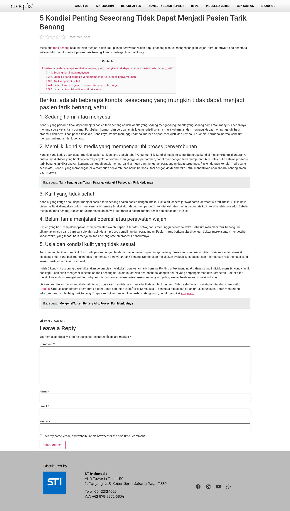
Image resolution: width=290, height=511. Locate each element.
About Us (82, 6)
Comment (47, 344)
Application (105, 6)
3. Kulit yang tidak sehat (63, 81)
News (195, 6)
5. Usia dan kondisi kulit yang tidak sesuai (74, 89)
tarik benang (61, 48)
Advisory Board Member (166, 6)
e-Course (268, 6)
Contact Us (245, 6)
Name (45, 391)
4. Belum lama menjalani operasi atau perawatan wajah (82, 85)
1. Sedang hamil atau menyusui (68, 72)
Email (44, 406)
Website (45, 421)
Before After (131, 6)
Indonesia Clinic (218, 6)
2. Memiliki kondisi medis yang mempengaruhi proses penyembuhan (91, 77)
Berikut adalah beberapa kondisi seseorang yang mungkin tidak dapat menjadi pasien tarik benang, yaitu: (108, 68)
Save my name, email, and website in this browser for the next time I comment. (94, 436)
